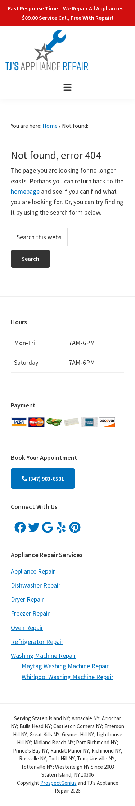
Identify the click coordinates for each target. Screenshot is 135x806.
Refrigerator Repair (37, 641)
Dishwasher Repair (35, 585)
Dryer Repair (27, 599)
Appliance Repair (33, 571)
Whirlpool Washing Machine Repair (67, 677)
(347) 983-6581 (43, 478)
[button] (67, 87)
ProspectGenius (58, 782)
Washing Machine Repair (43, 655)
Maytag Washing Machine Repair (65, 666)
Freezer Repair (30, 613)
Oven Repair (27, 627)
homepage (25, 191)
